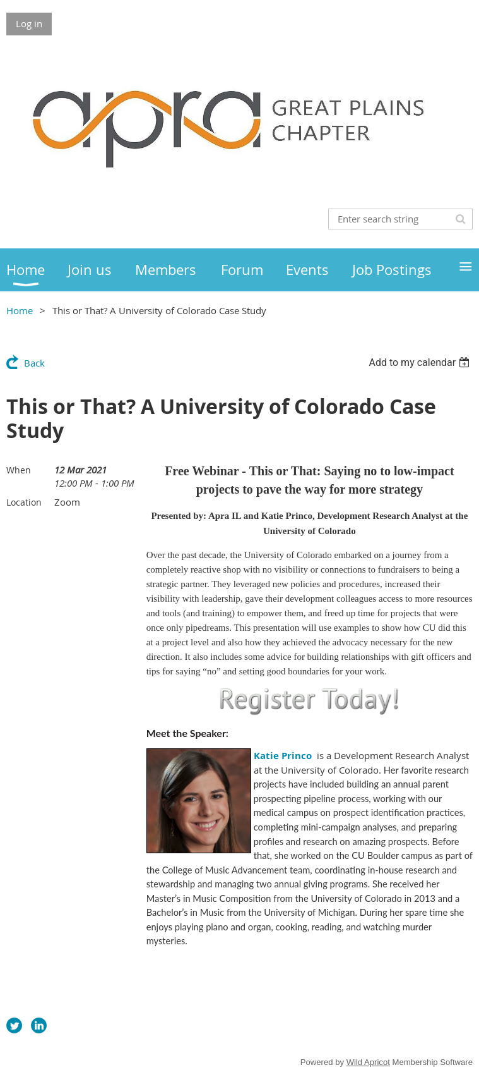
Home (19, 310)
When (18, 470)
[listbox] (421, 362)
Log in (29, 23)
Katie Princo (283, 755)
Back (34, 362)
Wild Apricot (368, 1062)
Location (24, 502)
